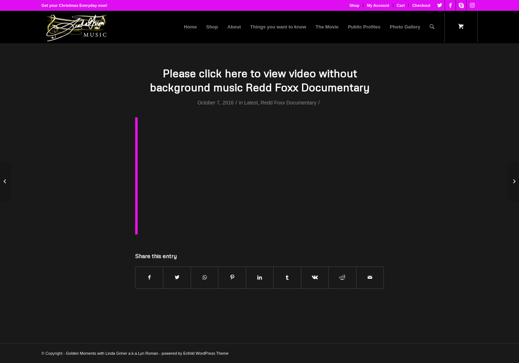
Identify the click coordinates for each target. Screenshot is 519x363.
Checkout (421, 5)
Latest (251, 103)
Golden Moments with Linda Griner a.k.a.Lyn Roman (112, 353)
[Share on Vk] (314, 277)
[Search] (432, 27)
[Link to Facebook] (450, 5)
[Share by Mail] (370, 277)
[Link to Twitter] (439, 5)
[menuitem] (354, 5)
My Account (378, 5)
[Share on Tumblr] (287, 277)
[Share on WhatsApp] (204, 277)
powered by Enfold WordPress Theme (195, 353)
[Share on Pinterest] (231, 277)
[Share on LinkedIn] (259, 277)
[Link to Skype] (461, 5)
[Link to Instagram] (472, 5)
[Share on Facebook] (149, 277)
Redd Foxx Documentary (288, 103)
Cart (401, 5)
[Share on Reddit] (342, 277)
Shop (354, 5)
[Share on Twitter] (176, 277)
